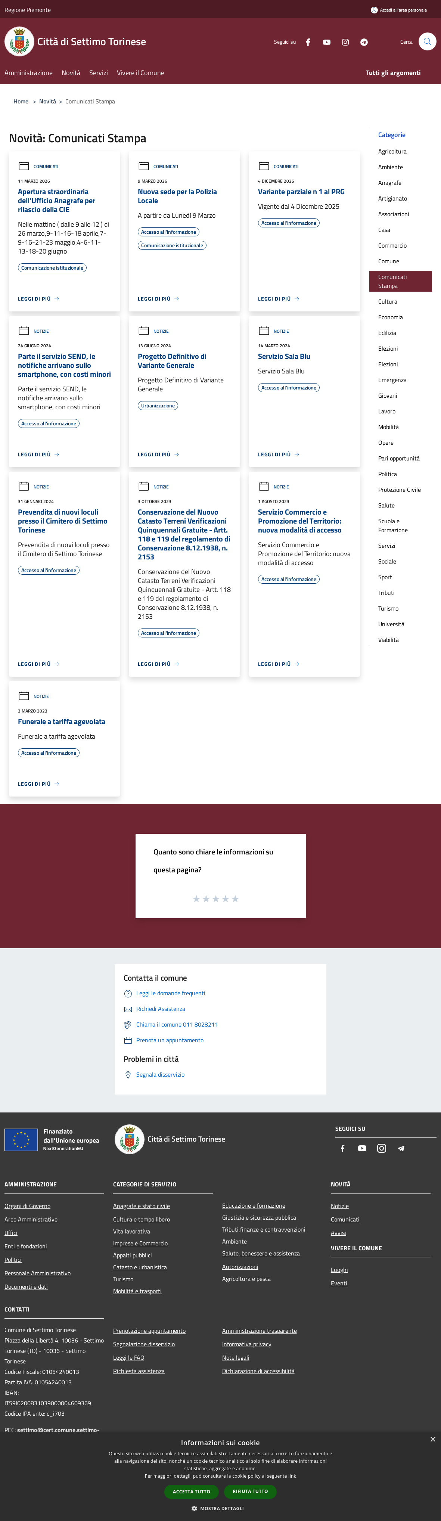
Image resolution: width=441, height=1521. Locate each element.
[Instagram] (342, 41)
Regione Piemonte (27, 9)
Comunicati (38, 166)
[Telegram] (361, 41)
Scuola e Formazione (393, 525)
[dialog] (220, 1476)
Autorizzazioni (240, 1266)
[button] (220, 1508)
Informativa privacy (246, 1344)
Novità (47, 101)
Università (391, 624)
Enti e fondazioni (25, 1246)
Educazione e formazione (253, 1205)
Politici (13, 1259)
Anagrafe (389, 182)
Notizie (33, 331)
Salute (386, 505)
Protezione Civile (399, 489)
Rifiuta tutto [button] (250, 1491)
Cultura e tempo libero (141, 1219)
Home (20, 101)
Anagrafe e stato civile (141, 1205)
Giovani (387, 395)
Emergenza (392, 379)
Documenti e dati (26, 1286)
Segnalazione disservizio (144, 1344)
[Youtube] (323, 41)
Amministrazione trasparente (259, 1330)
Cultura (387, 301)
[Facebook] (305, 41)
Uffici (11, 1232)
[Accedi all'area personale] (399, 10)
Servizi (386, 545)
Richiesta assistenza (139, 1370)
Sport (385, 576)
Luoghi (339, 1269)
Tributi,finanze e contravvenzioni (263, 1229)
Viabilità (388, 639)
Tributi (386, 592)
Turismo (388, 608)
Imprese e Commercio (140, 1243)
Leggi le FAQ (129, 1357)
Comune (388, 261)
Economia (390, 317)
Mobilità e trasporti (137, 1290)
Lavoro (386, 411)
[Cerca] (428, 41)
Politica (387, 473)
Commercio (392, 245)
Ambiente (390, 166)
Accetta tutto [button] (191, 1492)
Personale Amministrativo (37, 1273)
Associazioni (393, 213)
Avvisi (338, 1232)
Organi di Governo (27, 1205)
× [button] (432, 1440)
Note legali (235, 1357)
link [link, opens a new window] (292, 1476)
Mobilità (388, 426)
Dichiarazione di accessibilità (258, 1370)
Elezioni (388, 348)
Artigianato (392, 198)
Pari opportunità (399, 458)
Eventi (339, 1283)
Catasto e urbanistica (140, 1267)
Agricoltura (392, 151)
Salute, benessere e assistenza (261, 1253)
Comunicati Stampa (392, 281)
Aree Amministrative (31, 1219)
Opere (386, 442)
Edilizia (387, 332)
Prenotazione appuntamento (149, 1330)
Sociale (387, 561)
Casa (384, 229)
